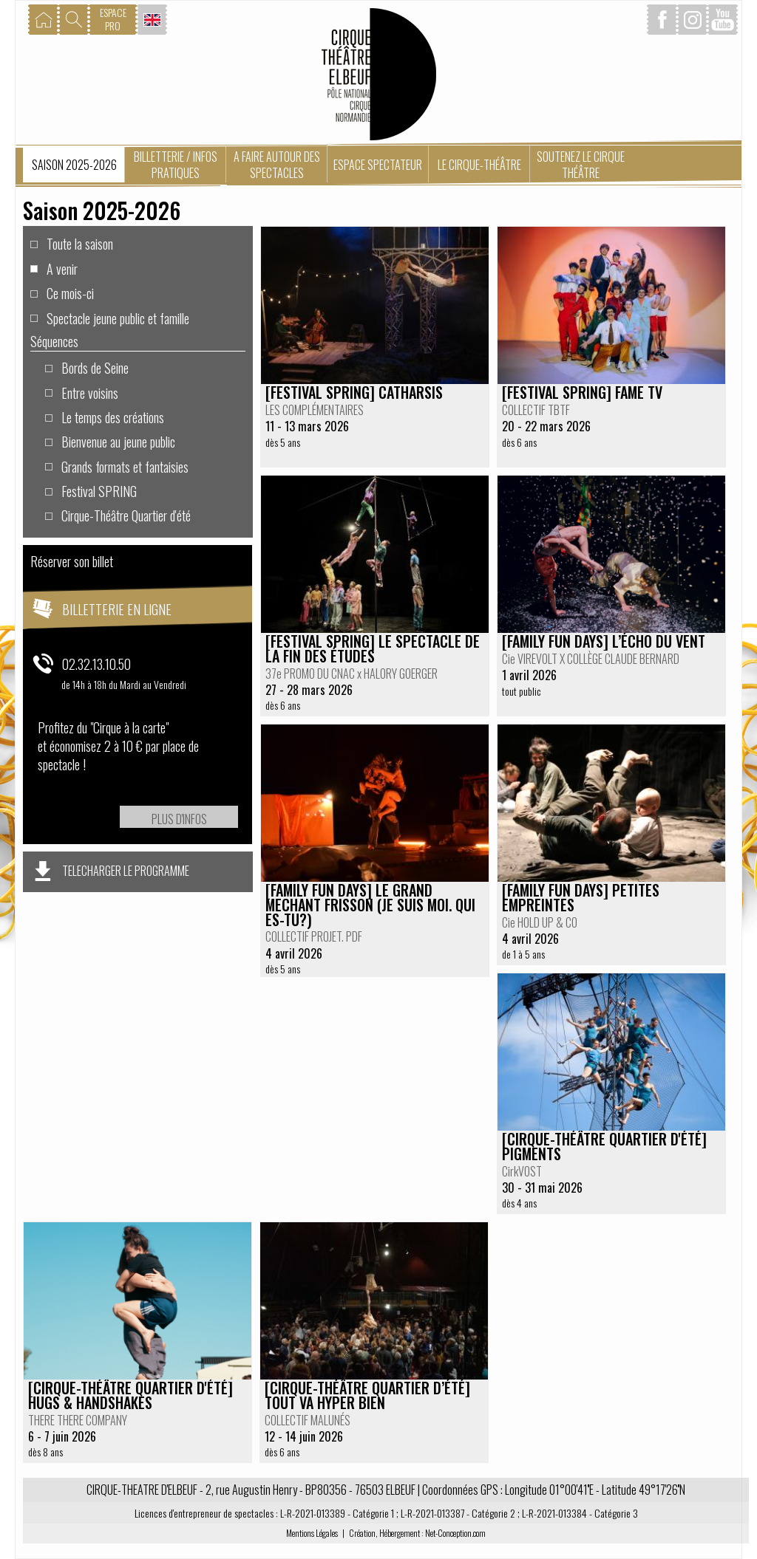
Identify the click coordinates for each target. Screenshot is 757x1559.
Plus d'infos (179, 819)
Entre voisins (89, 392)
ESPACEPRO (113, 18)
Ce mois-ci (70, 292)
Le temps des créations (112, 416)
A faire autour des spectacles (277, 165)
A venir (62, 268)
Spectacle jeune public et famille (118, 317)
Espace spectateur (377, 165)
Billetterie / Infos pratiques (175, 165)
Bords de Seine (95, 367)
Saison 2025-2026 (74, 165)
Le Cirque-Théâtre (479, 165)
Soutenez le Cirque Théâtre (581, 165)
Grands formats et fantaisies (125, 466)
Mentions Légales (312, 1533)
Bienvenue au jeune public (118, 441)
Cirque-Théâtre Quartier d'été (126, 515)
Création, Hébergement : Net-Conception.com (417, 1533)
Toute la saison (80, 243)
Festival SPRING (99, 490)
